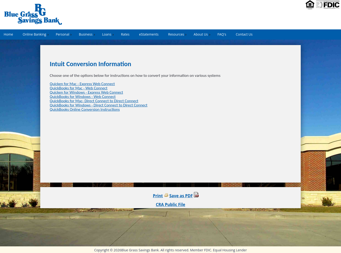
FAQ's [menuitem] (221, 34)
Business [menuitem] (87, 34)
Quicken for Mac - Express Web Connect (82, 83)
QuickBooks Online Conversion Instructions (85, 109)
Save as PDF (181, 195)
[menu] (170, 34)
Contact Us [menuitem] (244, 34)
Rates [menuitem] (125, 34)
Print (158, 195)
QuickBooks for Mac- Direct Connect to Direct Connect (94, 100)
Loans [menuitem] (108, 34)
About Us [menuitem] (202, 34)
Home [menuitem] (8, 34)
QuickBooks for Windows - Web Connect (83, 96)
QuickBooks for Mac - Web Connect (79, 88)
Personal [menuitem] (64, 34)
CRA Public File (170, 204)
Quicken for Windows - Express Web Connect (86, 92)
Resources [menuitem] (178, 34)
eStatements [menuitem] (148, 34)
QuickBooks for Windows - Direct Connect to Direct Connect (98, 105)
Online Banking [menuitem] (36, 34)
